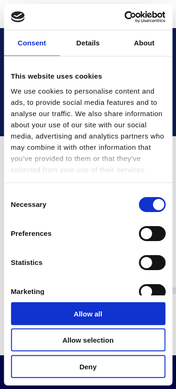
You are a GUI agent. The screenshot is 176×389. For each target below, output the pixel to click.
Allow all (88, 313)
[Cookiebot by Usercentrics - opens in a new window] (125, 17)
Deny (88, 366)
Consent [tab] (31, 43)
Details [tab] (88, 43)
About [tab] (144, 43)
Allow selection (88, 340)
